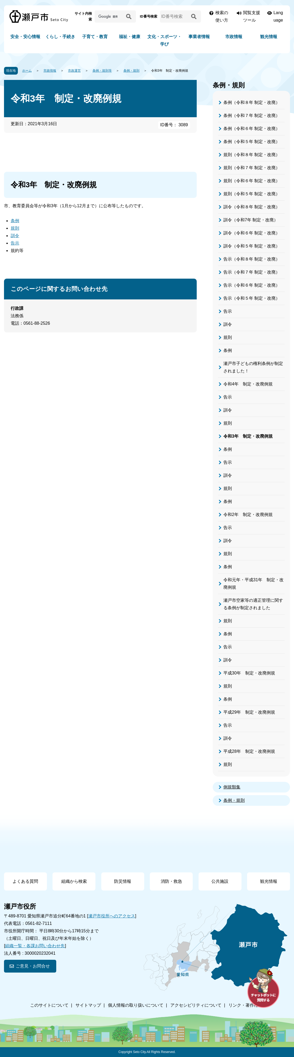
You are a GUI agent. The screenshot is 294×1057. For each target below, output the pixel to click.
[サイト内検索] (109, 16)
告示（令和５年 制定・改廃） (251, 298)
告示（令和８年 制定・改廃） (251, 259)
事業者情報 (199, 36)
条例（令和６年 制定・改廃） (251, 128)
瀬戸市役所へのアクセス (111, 916)
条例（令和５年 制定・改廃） (251, 141)
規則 (15, 228)
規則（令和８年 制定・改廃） (251, 154)
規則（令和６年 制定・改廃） (251, 180)
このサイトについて (49, 1005)
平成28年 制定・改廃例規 (249, 751)
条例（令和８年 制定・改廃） (251, 102)
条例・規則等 (102, 70)
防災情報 (122, 881)
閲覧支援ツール (251, 16)
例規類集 (231, 787)
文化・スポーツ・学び (164, 40)
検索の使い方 (221, 16)
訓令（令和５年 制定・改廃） (251, 246)
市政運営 (74, 70)
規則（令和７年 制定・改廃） (251, 167)
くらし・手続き (60, 36)
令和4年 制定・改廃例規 (248, 384)
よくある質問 (25, 881)
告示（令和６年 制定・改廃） (251, 285)
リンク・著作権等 (245, 1005)
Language (278, 16)
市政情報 (233, 36)
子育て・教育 (95, 36)
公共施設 (219, 881)
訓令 (15, 235)
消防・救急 (171, 881)
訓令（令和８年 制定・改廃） (251, 207)
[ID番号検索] (174, 16)
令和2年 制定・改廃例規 (248, 514)
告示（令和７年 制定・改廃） (251, 272)
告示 (15, 243)
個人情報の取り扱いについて (135, 1005)
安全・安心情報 (25, 36)
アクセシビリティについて (195, 1005)
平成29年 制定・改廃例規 (249, 712)
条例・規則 (131, 70)
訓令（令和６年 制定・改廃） (251, 233)
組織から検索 (74, 881)
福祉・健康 (129, 36)
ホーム (27, 70)
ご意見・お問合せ (33, 966)
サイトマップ (88, 1005)
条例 (15, 220)
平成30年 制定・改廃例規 (249, 673)
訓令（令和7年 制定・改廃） (250, 220)
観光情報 (268, 36)
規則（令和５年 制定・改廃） (251, 194)
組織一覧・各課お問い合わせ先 (35, 946)
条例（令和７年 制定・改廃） (251, 115)
